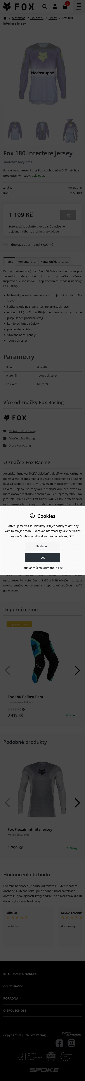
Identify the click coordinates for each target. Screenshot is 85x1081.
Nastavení (42, 546)
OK (43, 558)
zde (60, 568)
